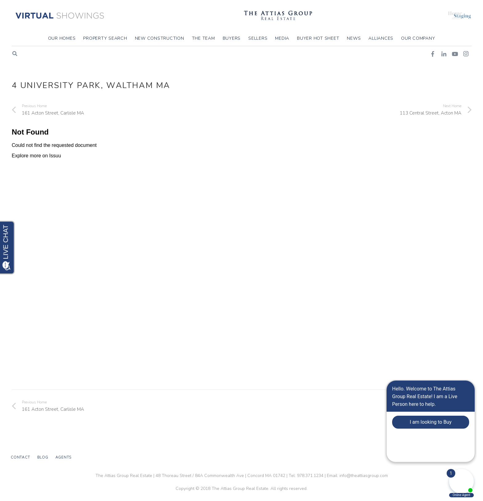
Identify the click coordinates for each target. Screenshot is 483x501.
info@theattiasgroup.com (363, 476)
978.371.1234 (310, 476)
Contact (20, 457)
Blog (42, 457)
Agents (63, 457)
